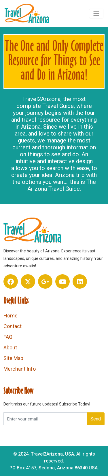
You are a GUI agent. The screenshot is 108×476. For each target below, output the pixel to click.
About (10, 347)
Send (95, 419)
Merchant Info (19, 369)
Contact (12, 326)
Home (10, 316)
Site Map (13, 358)
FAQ (7, 337)
